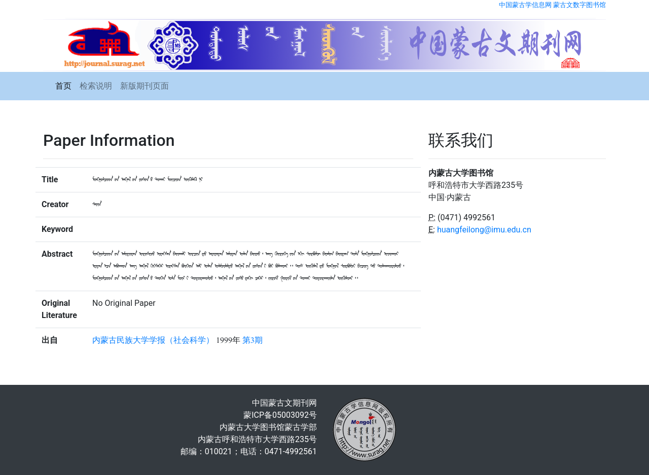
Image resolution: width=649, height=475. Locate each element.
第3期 (252, 340)
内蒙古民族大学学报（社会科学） (153, 340)
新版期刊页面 (144, 86)
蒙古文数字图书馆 (579, 5)
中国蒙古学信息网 (525, 5)
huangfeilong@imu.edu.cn (484, 229)
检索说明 (96, 86)
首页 (63, 86)
